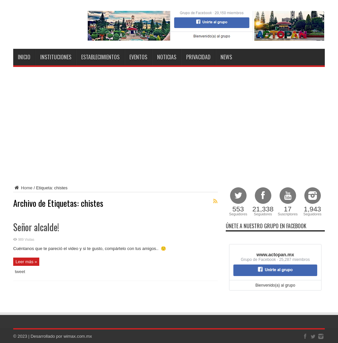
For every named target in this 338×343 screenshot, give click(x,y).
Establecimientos (100, 57)
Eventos (138, 57)
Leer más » (26, 261)
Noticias (166, 57)
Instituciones (55, 57)
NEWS (226, 57)
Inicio (24, 57)
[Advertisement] (169, 124)
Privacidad (198, 57)
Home (22, 187)
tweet (20, 271)
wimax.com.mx (77, 336)
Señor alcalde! (36, 227)
